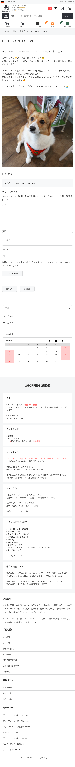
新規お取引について (11, 669)
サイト (5, 252)
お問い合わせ (8, 702)
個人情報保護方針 (10, 663)
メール (6, 243)
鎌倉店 (10, 183)
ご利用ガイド (70, 2)
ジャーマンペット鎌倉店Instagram (17, 730)
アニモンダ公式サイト (12, 753)
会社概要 (6, 640)
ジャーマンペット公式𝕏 (12, 736)
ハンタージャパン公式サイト (14, 747)
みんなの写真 (67, 24)
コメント (6, 204)
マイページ (58, 2)
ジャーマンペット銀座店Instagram (17, 724)
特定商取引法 (8, 652)
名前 (5, 234)
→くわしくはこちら (14, 421)
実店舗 (64, 2)
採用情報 (6, 675)
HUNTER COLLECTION (25, 183)
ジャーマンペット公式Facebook (16, 741)
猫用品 (22, 26)
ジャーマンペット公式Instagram (16, 718)
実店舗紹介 (7, 658)
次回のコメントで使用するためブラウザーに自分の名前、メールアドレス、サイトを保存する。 (37, 267)
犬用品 (8, 26)
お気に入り (7, 697)
